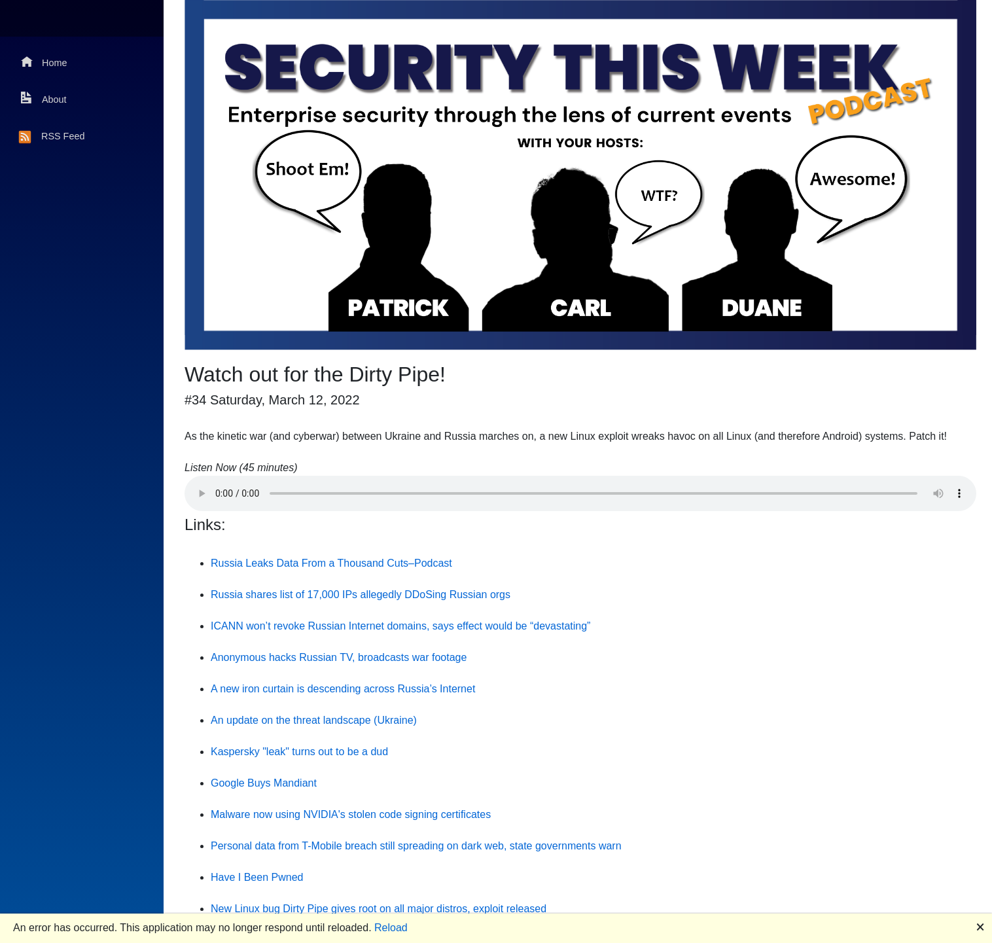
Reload (391, 927)
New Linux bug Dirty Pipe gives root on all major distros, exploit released (378, 908)
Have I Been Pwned (257, 877)
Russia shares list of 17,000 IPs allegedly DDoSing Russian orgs (360, 594)
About (44, 98)
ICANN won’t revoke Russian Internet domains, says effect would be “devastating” (400, 626)
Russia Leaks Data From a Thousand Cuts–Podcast (331, 563)
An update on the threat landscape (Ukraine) (314, 720)
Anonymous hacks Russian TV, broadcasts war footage (339, 657)
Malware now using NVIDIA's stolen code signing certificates (351, 814)
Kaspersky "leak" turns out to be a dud (299, 751)
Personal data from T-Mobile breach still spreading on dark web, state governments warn (416, 845)
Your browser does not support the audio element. (580, 493)
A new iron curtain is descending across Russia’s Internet (343, 688)
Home (44, 62)
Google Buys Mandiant (264, 783)
